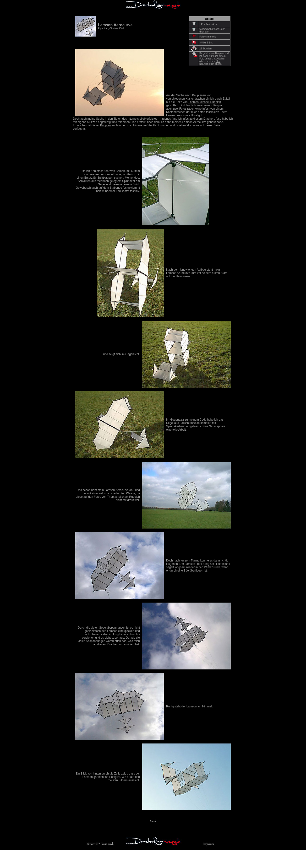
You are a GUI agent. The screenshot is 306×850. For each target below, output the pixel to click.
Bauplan (105, 125)
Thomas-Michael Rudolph (204, 102)
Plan (218, 61)
